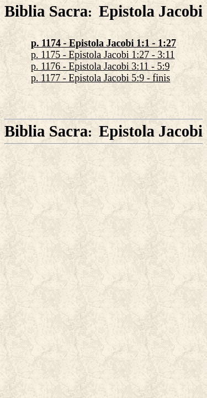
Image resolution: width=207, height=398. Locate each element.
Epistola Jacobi (151, 11)
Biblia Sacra (46, 11)
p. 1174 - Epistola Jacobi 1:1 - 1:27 (103, 43)
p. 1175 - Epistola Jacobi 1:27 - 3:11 (103, 54)
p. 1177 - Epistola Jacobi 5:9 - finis (100, 77)
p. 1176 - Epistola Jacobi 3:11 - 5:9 (100, 66)
